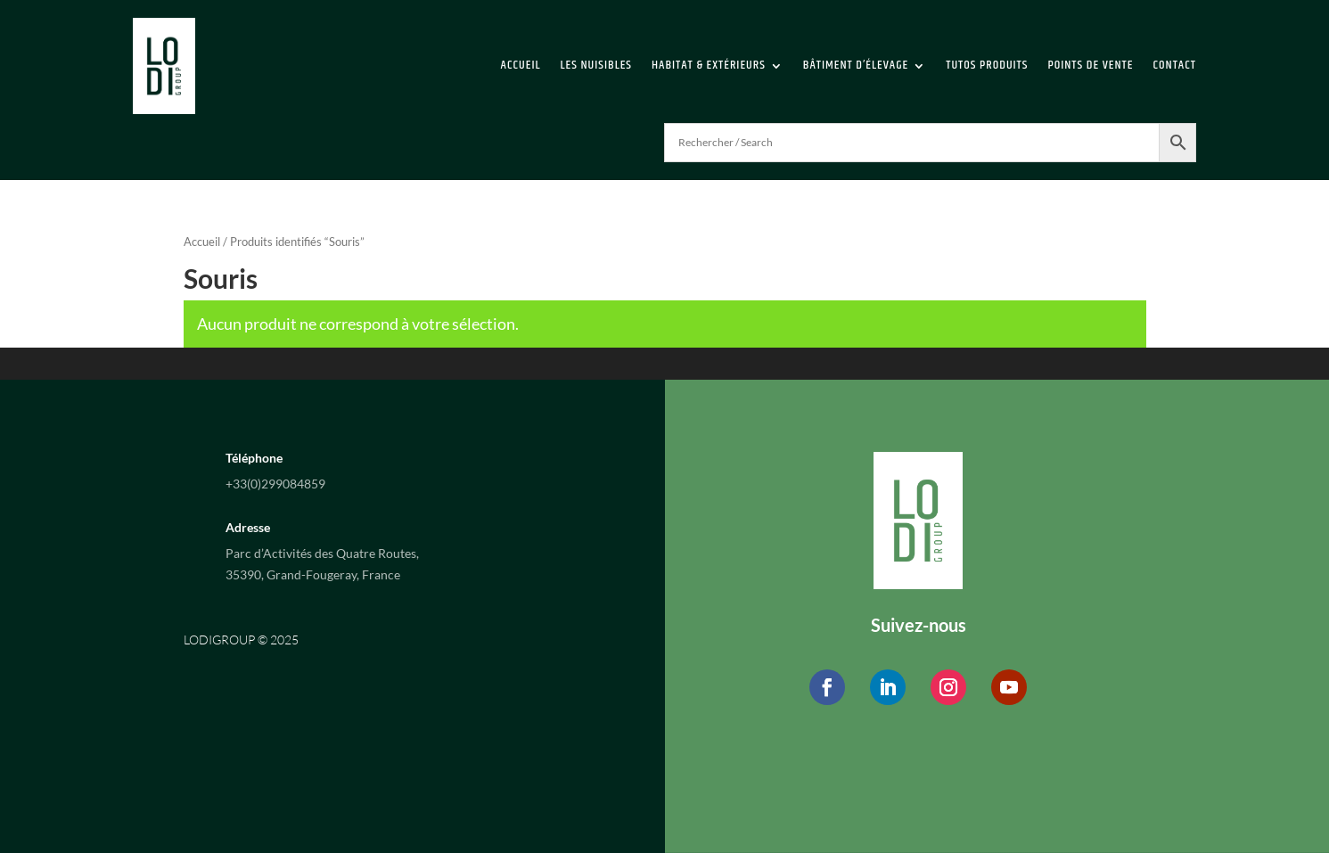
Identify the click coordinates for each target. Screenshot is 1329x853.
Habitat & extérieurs (709, 65)
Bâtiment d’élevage (855, 65)
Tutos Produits (987, 65)
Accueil (521, 65)
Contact (1174, 65)
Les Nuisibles (596, 65)
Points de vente (1090, 65)
